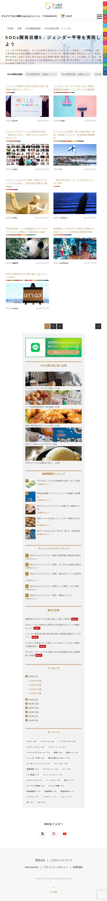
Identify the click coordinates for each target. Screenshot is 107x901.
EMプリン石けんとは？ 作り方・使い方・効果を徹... (59, 531)
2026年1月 (34, 693)
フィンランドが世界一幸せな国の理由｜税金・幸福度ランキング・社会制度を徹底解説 (74, 134)
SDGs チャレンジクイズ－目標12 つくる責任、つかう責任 (54, 586)
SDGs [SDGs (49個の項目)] (32, 741)
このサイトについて (61, 860)
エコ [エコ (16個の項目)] (66, 769)
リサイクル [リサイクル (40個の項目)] (48, 741)
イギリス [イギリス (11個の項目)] (33, 797)
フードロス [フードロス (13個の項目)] (53, 780)
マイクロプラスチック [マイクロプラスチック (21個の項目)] (38, 752)
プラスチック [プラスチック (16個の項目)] (51, 769)
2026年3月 (34, 685)
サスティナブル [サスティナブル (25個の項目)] (36, 747)
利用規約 (78, 867)
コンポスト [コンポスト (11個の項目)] (50, 797)
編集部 (15, 263)
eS (61, 169)
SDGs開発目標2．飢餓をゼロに (75, 74)
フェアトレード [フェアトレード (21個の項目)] (57, 747)
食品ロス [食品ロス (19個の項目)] (72, 752)
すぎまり (63, 217)
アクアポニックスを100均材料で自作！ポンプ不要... (59, 480)
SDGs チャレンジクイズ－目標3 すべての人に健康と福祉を (55, 564)
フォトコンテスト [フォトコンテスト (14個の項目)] (53, 775)
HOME (10, 28)
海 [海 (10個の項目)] (30, 802)
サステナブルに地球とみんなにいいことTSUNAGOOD (29, 16)
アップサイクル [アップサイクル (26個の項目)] (67, 741)
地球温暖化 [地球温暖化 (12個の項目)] (34, 791)
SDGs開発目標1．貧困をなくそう (41, 74)
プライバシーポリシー (55, 867)
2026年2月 (34, 689)
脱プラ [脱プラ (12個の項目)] (69, 780)
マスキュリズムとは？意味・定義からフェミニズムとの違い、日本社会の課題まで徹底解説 (26, 183)
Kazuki (15, 120)
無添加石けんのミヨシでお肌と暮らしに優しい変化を (48, 619)
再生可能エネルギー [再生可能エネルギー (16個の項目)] (59, 758)
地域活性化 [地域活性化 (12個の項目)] (67, 791)
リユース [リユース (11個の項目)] (66, 797)
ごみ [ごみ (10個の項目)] (41, 802)
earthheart (64, 263)
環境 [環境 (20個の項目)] (58, 752)
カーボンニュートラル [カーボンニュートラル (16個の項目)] (38, 763)
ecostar (15, 308)
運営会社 (40, 860)
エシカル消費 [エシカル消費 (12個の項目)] (56, 786)
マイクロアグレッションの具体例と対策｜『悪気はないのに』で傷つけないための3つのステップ (27, 134)
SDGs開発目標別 (33, 28)
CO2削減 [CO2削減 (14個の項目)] (33, 775)
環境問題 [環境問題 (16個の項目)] (33, 769)
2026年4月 (34, 680)
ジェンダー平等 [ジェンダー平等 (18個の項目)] (36, 758)
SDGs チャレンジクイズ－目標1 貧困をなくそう (51, 595)
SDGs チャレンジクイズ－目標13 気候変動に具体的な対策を (55, 555)
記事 (19, 28)
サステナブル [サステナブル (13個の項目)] (35, 780)
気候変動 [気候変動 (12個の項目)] (50, 791)
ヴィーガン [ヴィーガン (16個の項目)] (61, 763)
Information (32, 867)
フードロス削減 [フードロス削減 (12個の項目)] (36, 786)
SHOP (66, 16)
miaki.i (62, 120)
